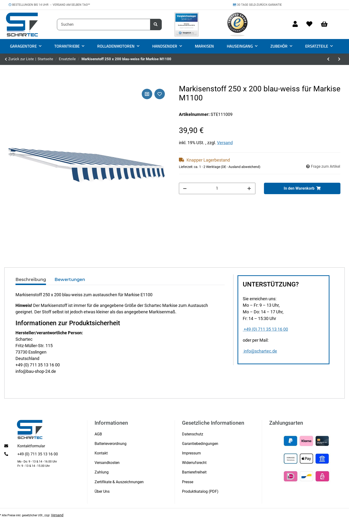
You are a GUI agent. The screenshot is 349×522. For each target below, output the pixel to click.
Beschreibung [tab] (30, 279)
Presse (187, 482)
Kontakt (101, 453)
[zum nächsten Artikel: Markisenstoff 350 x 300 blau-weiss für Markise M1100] (339, 59)
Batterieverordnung (110, 443)
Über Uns (102, 491)
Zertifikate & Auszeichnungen (119, 482)
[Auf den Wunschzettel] (159, 94)
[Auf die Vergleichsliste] (147, 94)
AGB (98, 434)
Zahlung (102, 472)
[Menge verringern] (185, 188)
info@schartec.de (260, 351)
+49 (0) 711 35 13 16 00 (265, 329)
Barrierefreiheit (194, 472)
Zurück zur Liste (21, 59)
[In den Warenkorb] (302, 188)
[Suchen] (103, 24)
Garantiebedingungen (200, 443)
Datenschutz (192, 434)
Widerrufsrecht (194, 462)
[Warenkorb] (326, 24)
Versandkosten (107, 462)
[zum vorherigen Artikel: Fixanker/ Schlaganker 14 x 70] (328, 59)
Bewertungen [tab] (70, 279)
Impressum (191, 453)
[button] (295, 24)
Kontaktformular (31, 446)
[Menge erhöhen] (249, 188)
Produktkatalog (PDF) (200, 491)
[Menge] (217, 188)
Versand (225, 142)
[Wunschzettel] (309, 24)
